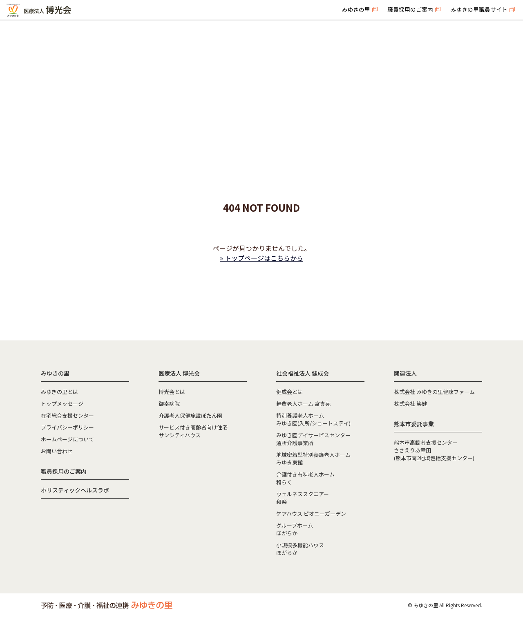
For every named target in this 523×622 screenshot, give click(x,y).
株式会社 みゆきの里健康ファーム (434, 392)
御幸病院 (169, 403)
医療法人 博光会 (179, 373)
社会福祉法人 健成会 (302, 373)
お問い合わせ (57, 451)
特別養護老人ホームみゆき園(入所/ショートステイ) (313, 419)
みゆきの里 (356, 9)
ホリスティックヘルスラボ (75, 490)
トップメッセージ (62, 403)
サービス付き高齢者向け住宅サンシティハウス (193, 431)
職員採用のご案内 (410, 9)
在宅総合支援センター (67, 415)
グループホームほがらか (294, 529)
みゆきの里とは (59, 392)
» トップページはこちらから (261, 258)
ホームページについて (67, 439)
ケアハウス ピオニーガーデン (311, 513)
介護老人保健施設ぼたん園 (190, 415)
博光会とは (172, 392)
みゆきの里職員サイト (478, 9)
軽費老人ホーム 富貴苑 (303, 403)
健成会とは (289, 392)
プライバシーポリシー (67, 427)
